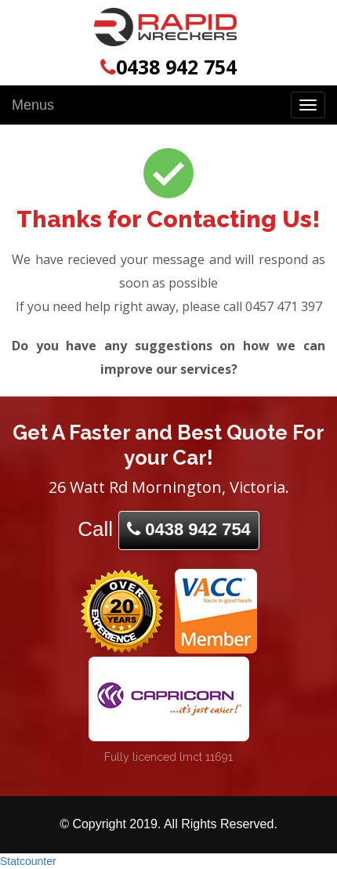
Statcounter (28, 861)
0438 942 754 (168, 66)
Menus (33, 105)
